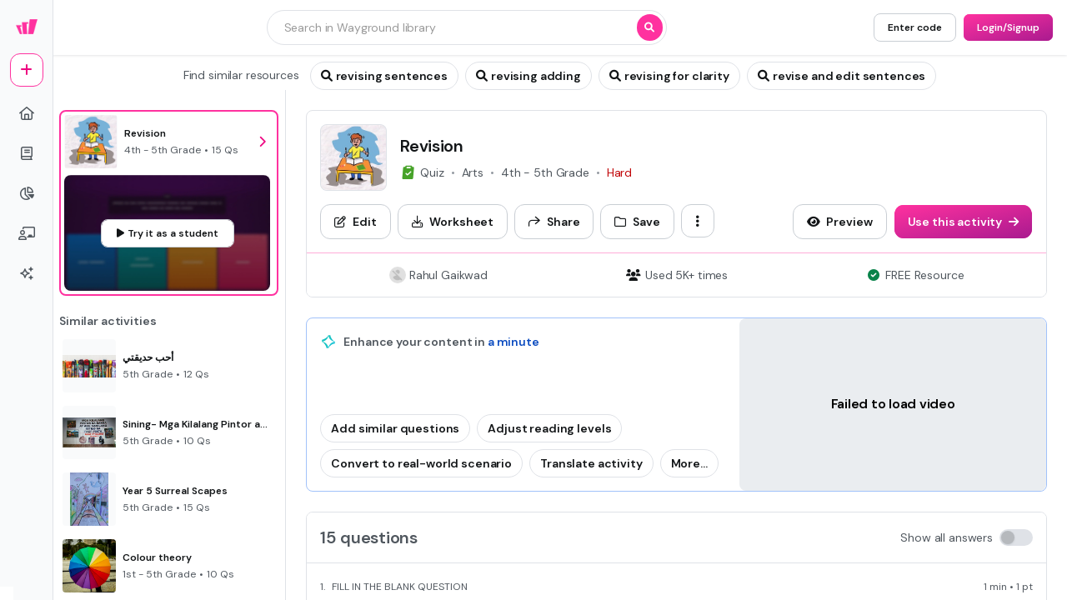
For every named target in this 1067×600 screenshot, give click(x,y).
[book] (26, 153)
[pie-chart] (26, 193)
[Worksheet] (453, 221)
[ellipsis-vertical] (697, 221)
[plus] (26, 70)
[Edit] (355, 221)
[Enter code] (915, 27)
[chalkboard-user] (26, 233)
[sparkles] (26, 273)
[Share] (554, 221)
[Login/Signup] (1008, 27)
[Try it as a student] (167, 233)
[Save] (637, 221)
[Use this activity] (964, 221)
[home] (26, 113)
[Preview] (840, 221)
